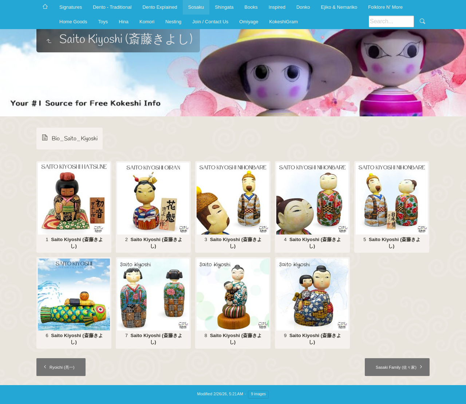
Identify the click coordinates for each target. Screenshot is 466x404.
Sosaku (196, 7)
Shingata (224, 7)
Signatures (70, 7)
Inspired (277, 7)
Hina (124, 21)
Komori (146, 21)
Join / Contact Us (210, 21)
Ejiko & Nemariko (339, 7)
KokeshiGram (283, 21)
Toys (103, 21)
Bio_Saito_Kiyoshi (75, 139)
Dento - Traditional (112, 7)
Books (251, 7)
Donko (303, 7)
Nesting (173, 21)
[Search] (391, 21)
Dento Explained (159, 7)
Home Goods (73, 21)
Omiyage (248, 21)
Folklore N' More (385, 7)
